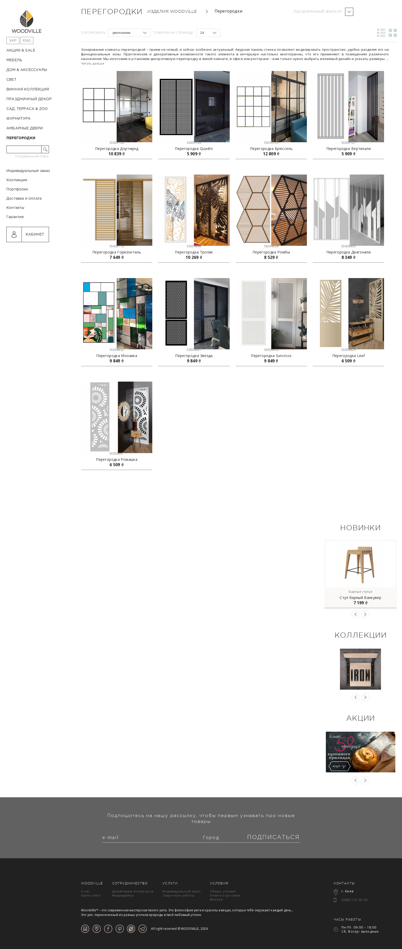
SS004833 (271, 350)
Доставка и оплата (24, 220)
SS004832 (116, 350)
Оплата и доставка (225, 895)
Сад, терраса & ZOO (27, 108)
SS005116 (116, 246)
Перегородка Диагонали (348, 252)
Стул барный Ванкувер (360, 597)
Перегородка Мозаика (116, 355)
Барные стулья (360, 591)
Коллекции (16, 201)
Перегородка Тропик (194, 252)
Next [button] (365, 614)
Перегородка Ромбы (271, 252)
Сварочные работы (179, 895)
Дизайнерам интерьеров (132, 891)
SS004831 (194, 350)
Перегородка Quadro (194, 148)
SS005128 (116, 142)
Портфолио (17, 211)
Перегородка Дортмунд (116, 148)
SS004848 (194, 246)
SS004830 (348, 246)
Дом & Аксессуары (26, 70)
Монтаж (216, 899)
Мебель (14, 60)
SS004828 (271, 246)
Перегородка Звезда (194, 355)
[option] (360, 574)
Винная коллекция (27, 89)
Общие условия (223, 891)
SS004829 (348, 350)
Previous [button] (355, 614)
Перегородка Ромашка (116, 459)
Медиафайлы (123, 895)
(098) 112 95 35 (354, 900)
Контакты (15, 229)
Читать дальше (92, 63)
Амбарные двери (24, 128)
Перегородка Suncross (271, 355)
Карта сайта (90, 895)
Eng (27, 40)
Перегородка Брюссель (271, 148)
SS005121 (348, 142)
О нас (86, 891)
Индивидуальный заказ (28, 192)
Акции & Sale (20, 50)
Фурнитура (18, 118)
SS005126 (194, 142)
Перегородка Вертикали (348, 148)
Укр (13, 40)
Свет (11, 79)
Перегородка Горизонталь (116, 252)
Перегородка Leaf (348, 355)
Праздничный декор (29, 99)
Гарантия (15, 238)
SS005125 (271, 142)
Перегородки (20, 138)
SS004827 (116, 453)
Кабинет (35, 256)
